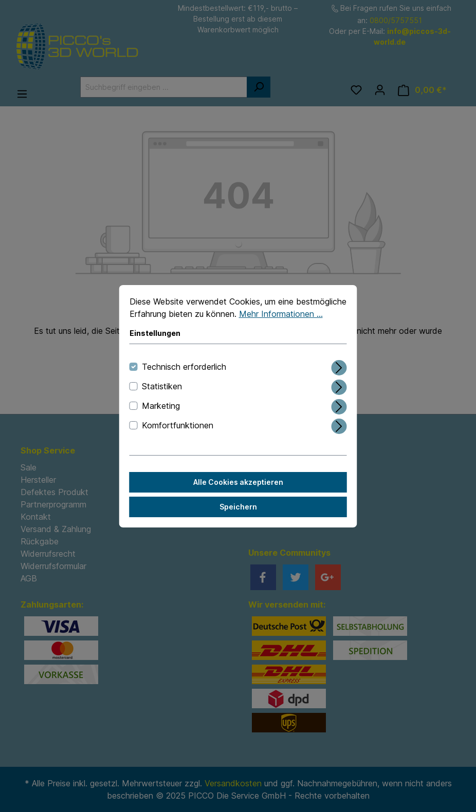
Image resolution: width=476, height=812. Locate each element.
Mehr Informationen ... (281, 314)
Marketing (161, 406)
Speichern (238, 506)
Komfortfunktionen (177, 425)
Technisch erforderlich (184, 367)
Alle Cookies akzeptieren (238, 482)
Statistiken (162, 386)
